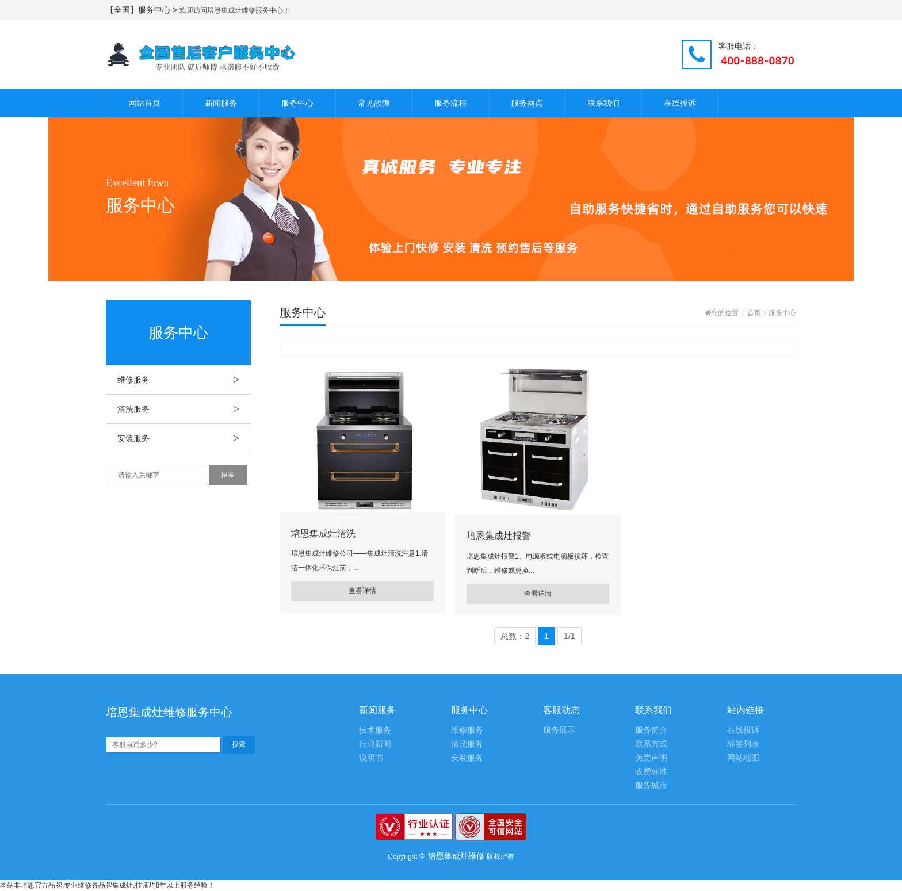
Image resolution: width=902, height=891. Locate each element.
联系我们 (603, 103)
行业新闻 (375, 744)
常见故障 (374, 103)
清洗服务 (184, 409)
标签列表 (743, 744)
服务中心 (297, 103)
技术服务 (375, 730)
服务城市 (651, 785)
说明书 (371, 758)
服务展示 (559, 730)
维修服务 (184, 379)
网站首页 (144, 103)
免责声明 (651, 758)
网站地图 (743, 758)
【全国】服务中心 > (142, 9)
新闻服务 (221, 103)
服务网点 (527, 103)
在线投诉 (680, 103)
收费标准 (651, 771)
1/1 (569, 636)
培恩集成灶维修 (456, 856)
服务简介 (651, 730)
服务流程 (450, 103)
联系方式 (651, 744)
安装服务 (184, 438)
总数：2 (514, 636)
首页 (754, 312)
